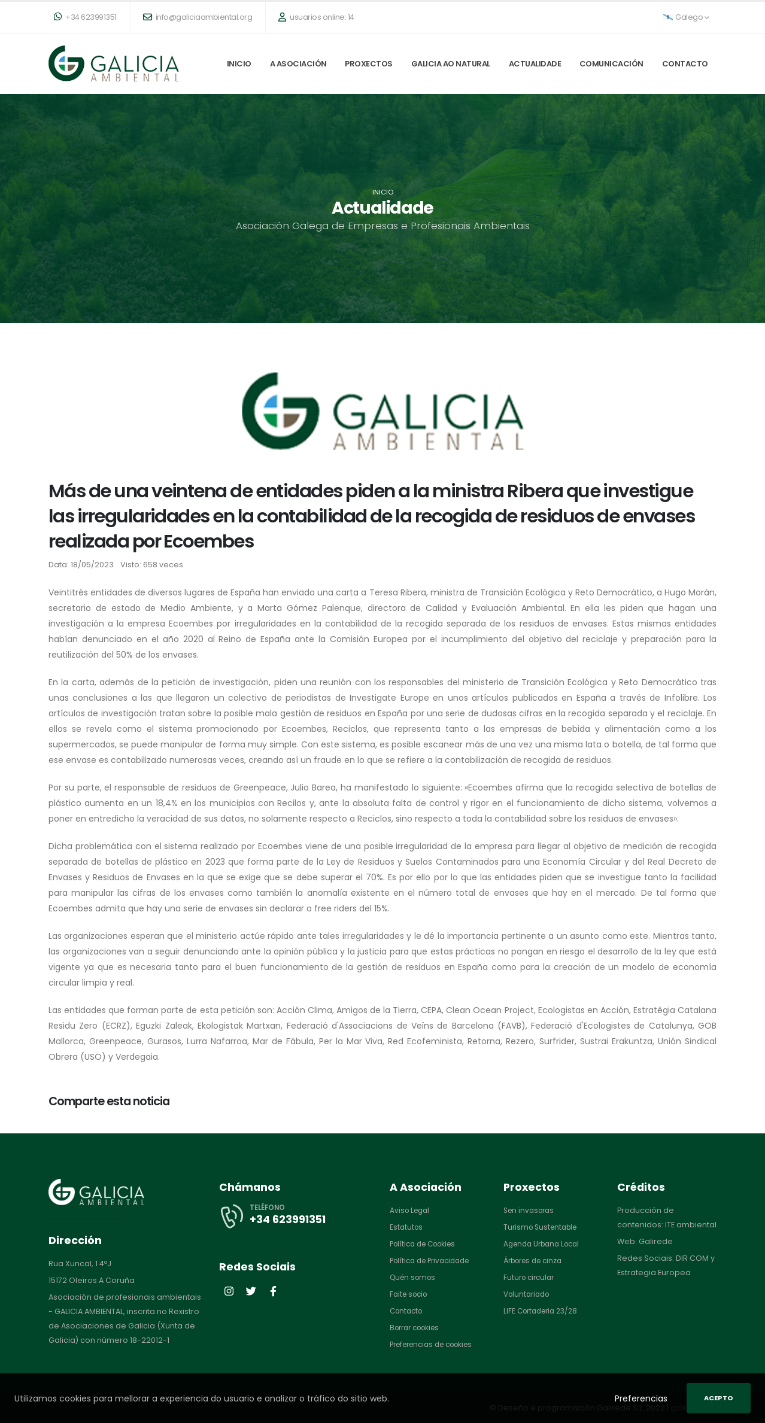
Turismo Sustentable (543, 1227)
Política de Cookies (427, 1244)
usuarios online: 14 (316, 17)
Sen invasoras (530, 1210)
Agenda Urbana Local (545, 1244)
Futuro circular (530, 1277)
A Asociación (298, 63)
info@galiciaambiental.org (198, 17)
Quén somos (415, 1277)
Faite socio (411, 1294)
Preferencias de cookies (437, 1344)
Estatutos (407, 1227)
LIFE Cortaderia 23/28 (544, 1311)
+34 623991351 (85, 17)
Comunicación (611, 63)
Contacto (685, 63)
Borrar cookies (418, 1327)
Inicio (239, 63)
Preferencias (641, 1398)
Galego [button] (686, 17)
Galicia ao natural (450, 63)
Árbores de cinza (536, 1260)
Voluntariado (528, 1294)
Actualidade (535, 63)
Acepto (718, 1398)
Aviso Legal (411, 1210)
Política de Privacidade (434, 1260)
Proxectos (369, 63)
